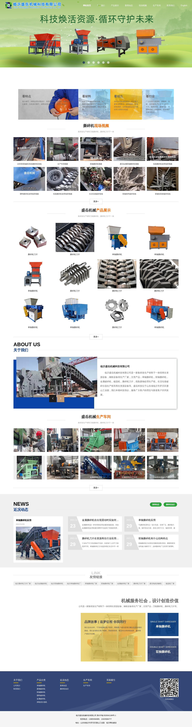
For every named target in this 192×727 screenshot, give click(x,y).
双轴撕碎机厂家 (107, 583)
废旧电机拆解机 (156, 583)
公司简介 (16, 686)
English (184, 5)
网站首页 (87, 5)
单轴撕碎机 (41, 686)
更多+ (95, 201)
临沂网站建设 (111, 723)
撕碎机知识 (170, 504)
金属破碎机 (41, 699)
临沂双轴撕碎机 (57, 583)
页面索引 (111, 680)
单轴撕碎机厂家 (91, 583)
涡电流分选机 (42, 702)
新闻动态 (129, 5)
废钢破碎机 (41, 689)
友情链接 (96, 577)
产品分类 (41, 680)
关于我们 (101, 5)
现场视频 (143, 5)
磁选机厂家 (170, 583)
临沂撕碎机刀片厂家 (23, 583)
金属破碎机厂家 (123, 583)
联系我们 (171, 5)
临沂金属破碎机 (41, 583)
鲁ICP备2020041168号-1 (106, 715)
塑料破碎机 (41, 695)
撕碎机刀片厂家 (139, 583)
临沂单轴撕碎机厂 (74, 583)
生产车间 (157, 5)
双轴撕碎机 (41, 692)
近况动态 (64, 680)
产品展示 (115, 5)
